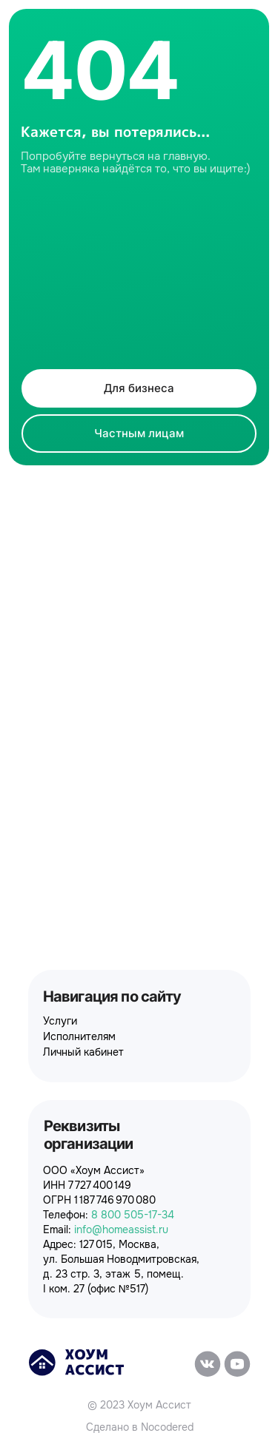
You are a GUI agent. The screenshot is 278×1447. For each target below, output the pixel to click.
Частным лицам (139, 433)
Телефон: (108, 1214)
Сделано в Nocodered (139, 1427)
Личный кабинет (83, 1052)
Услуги (60, 1021)
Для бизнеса (139, 388)
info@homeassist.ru (121, 1229)
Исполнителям (79, 1036)
